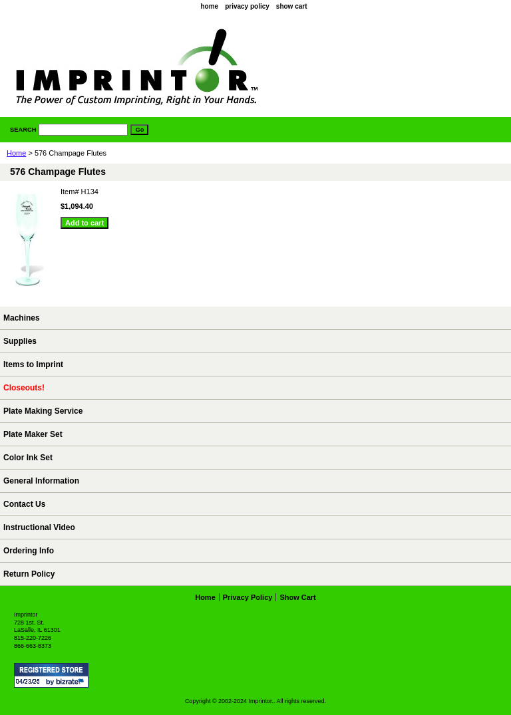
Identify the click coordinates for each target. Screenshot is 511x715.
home (209, 6)
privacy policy (247, 6)
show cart (291, 6)
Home (16, 153)
